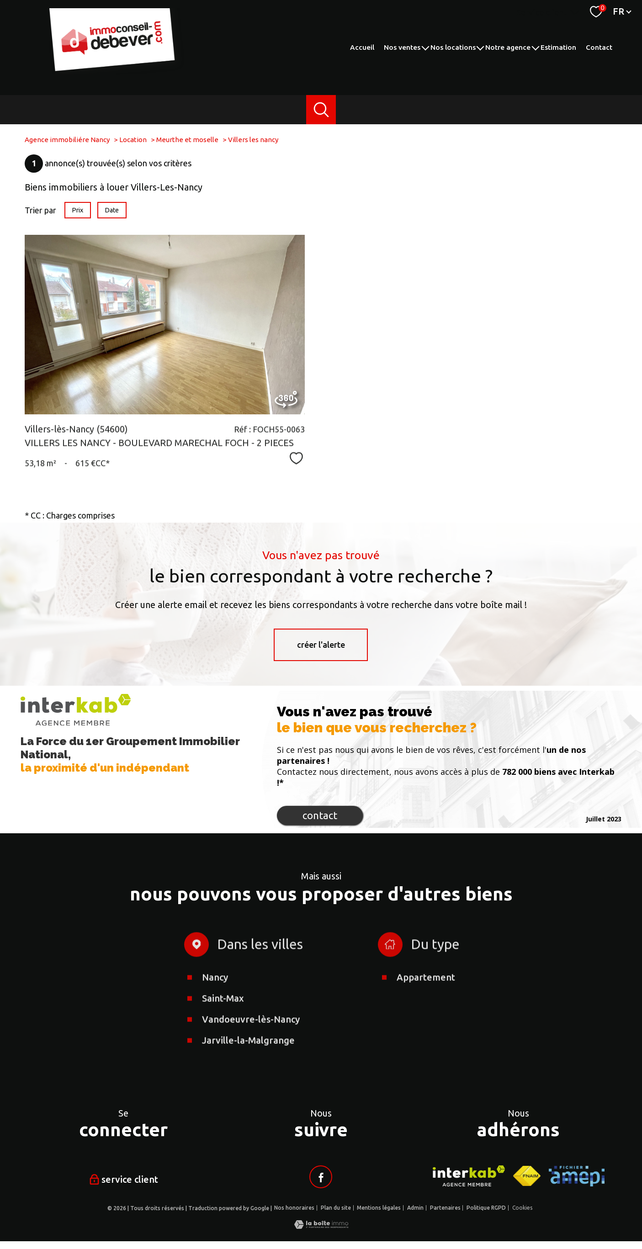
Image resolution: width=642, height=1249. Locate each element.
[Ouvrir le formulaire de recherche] (321, 110)
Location (133, 139)
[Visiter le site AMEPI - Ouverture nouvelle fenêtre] (577, 1176)
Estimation (558, 47)
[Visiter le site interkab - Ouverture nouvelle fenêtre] (469, 1175)
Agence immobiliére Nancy (67, 139)
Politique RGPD (486, 1208)
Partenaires (445, 1208)
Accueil (362, 47)
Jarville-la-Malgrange (248, 1087)
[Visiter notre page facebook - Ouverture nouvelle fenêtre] (320, 1176)
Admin (415, 1208)
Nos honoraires (294, 1208)
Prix (77, 210)
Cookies (522, 1208)
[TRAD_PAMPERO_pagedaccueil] (117, 71)
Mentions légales (379, 1208)
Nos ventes (402, 47)
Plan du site (336, 1208)
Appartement (426, 1024)
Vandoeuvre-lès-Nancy (251, 1066)
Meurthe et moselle (187, 139)
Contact (599, 47)
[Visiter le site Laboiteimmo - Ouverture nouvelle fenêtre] (321, 1225)
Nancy (215, 1024)
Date (112, 210)
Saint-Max (223, 1045)
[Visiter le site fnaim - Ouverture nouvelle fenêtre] (527, 1176)
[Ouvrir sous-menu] (425, 47)
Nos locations (453, 47)
